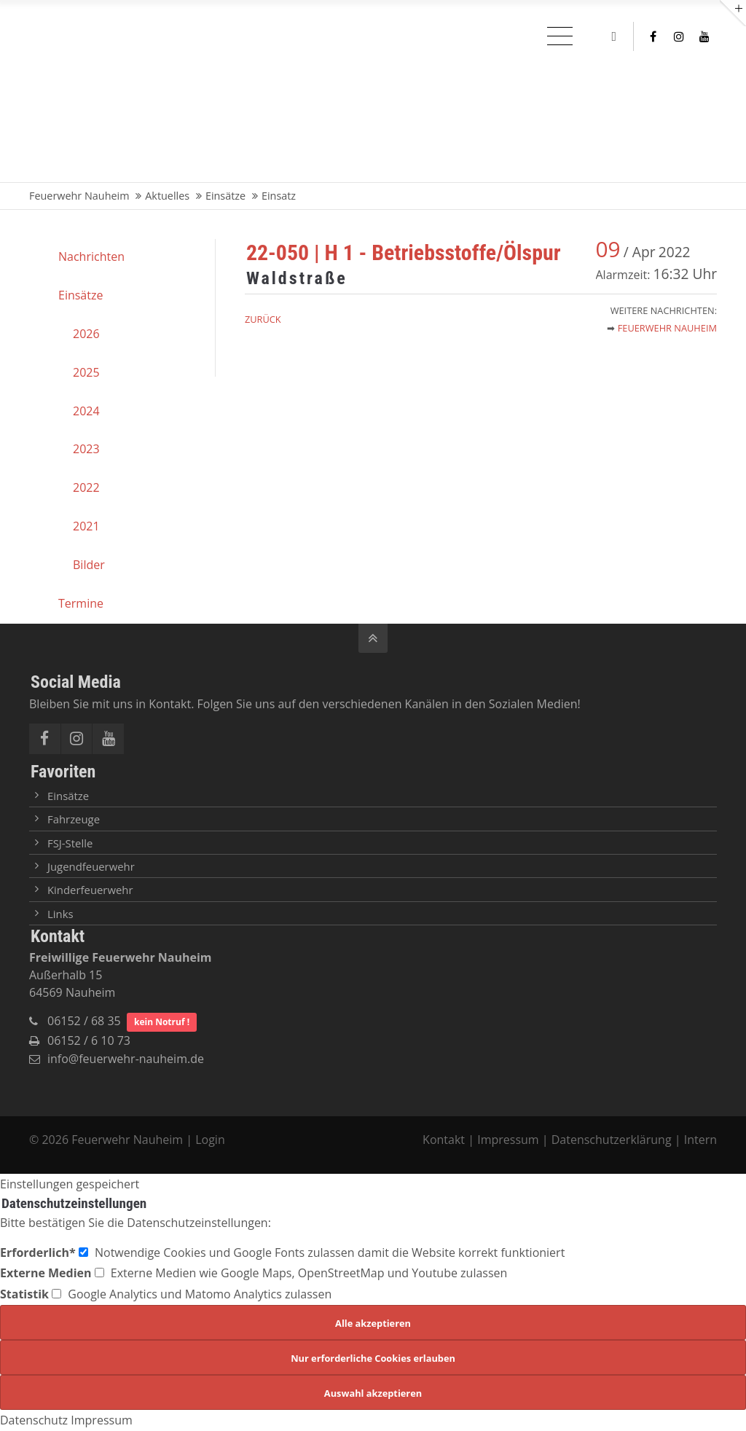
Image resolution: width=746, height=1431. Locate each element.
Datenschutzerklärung (611, 1140)
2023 (86, 449)
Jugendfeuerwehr (91, 866)
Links (60, 913)
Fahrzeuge (73, 819)
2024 (86, 411)
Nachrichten (91, 256)
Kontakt (445, 1140)
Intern (700, 1140)
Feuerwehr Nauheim (667, 327)
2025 (86, 372)
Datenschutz (34, 1420)
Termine (80, 603)
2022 (86, 487)
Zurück (263, 319)
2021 (86, 526)
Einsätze (80, 295)
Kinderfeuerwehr (90, 889)
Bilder (89, 565)
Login (210, 1140)
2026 (86, 334)
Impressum (507, 1140)
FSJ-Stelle (70, 843)
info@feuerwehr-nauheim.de (125, 1059)
